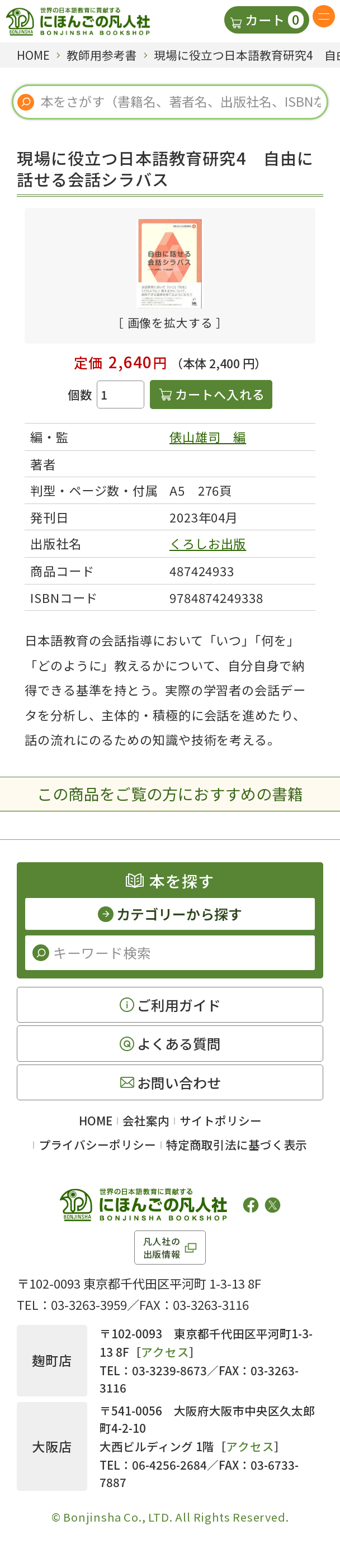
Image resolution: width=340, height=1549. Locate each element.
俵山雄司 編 (207, 436)
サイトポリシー (221, 1120)
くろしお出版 (207, 543)
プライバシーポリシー (97, 1144)
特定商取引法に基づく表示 (236, 1144)
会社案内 (145, 1120)
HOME (95, 1120)
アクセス (165, 1351)
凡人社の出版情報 (162, 1247)
